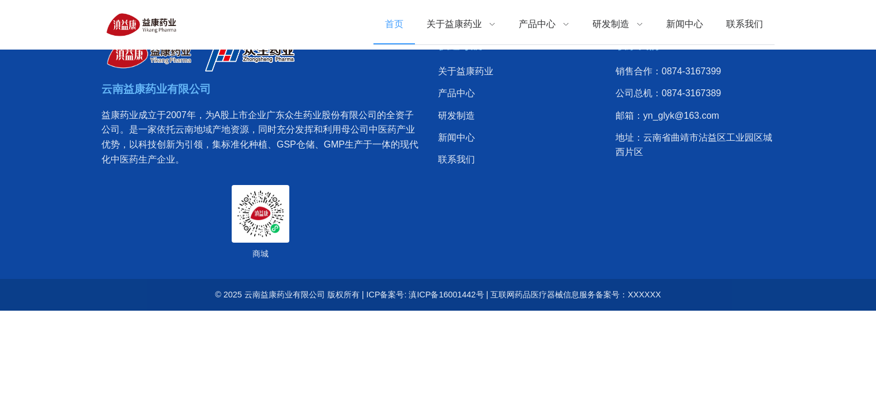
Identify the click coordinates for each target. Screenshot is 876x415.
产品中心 (456, 93)
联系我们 (456, 159)
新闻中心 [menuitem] (684, 24)
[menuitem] (461, 24)
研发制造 (456, 115)
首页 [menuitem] (394, 24)
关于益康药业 (465, 71)
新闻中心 (456, 137)
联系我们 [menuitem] (744, 24)
